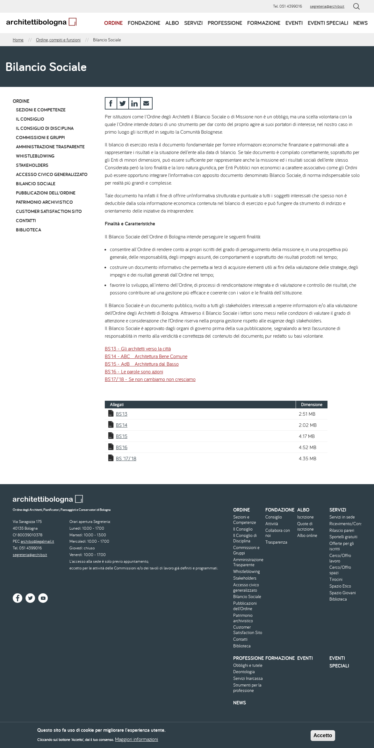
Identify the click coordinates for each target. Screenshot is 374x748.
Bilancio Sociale (35, 183)
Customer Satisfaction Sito (49, 211)
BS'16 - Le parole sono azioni (134, 371)
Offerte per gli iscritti (341, 546)
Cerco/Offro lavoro (340, 558)
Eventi (294, 22)
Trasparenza (276, 542)
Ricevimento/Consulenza (344, 523)
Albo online (307, 535)
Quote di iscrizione (305, 526)
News (360, 22)
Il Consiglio (30, 119)
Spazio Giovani (342, 593)
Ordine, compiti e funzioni (58, 40)
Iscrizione (305, 517)
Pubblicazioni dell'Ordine (46, 193)
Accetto (322, 737)
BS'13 (121, 414)
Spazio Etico (340, 586)
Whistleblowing (35, 156)
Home (18, 40)
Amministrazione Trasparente (50, 147)
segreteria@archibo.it (327, 6)
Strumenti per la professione (247, 687)
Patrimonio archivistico (44, 202)
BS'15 (121, 436)
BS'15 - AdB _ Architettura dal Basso (142, 364)
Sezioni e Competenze (41, 110)
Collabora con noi (277, 533)
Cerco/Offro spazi (340, 570)
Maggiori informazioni (136, 741)
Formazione (263, 22)
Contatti (26, 220)
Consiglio (273, 517)
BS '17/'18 (126, 458)
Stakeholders (32, 165)
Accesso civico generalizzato (52, 174)
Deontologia (244, 671)
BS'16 (121, 447)
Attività (271, 523)
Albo (172, 22)
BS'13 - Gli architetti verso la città (138, 348)
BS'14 (121, 425)
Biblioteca (28, 230)
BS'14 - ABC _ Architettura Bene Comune (146, 356)
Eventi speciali (328, 22)
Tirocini (335, 579)
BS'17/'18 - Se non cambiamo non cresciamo (150, 379)
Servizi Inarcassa (248, 678)
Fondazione (144, 22)
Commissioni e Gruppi (40, 137)
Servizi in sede (342, 517)
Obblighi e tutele (248, 665)
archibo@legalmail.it (37, 541)
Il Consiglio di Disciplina (45, 128)
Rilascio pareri (341, 530)
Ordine (113, 22)
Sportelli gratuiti (343, 537)
